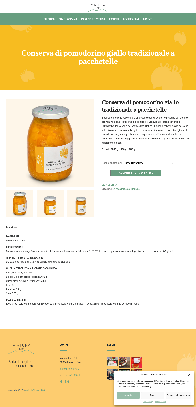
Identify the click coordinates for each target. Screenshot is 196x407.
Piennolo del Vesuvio (93, 19)
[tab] (13, 227)
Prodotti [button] (114, 19)
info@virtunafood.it (69, 369)
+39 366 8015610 (72, 375)
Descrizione (12, 227)
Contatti (147, 19)
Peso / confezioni (112, 163)
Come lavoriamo (68, 19)
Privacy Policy (160, 402)
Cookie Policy (148, 402)
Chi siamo (49, 19)
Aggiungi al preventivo (136, 173)
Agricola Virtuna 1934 (35, 390)
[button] (189, 375)
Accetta (128, 395)
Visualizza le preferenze (178, 395)
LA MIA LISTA (109, 185)
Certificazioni (131, 19)
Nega (152, 395)
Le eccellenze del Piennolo (126, 189)
